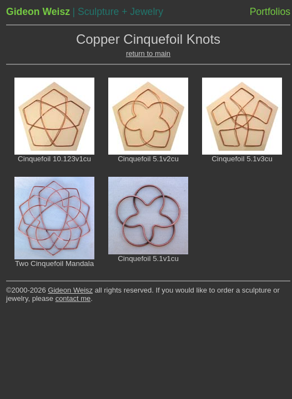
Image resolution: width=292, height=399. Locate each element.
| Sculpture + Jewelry (117, 11)
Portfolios (270, 11)
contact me (73, 298)
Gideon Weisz (70, 290)
